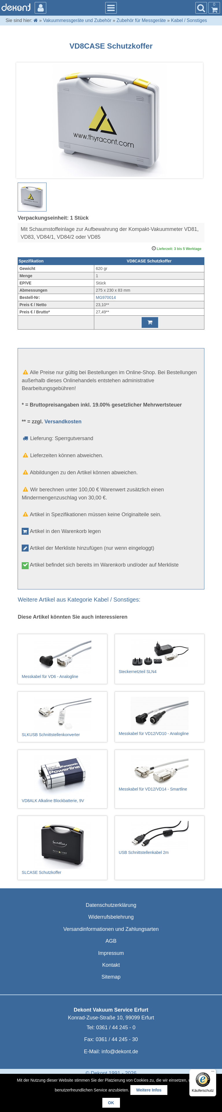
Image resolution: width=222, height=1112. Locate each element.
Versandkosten (63, 421)
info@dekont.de (119, 1051)
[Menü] (212, 1072)
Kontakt (111, 965)
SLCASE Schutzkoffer (62, 848)
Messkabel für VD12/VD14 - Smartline (159, 773)
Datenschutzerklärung (111, 905)
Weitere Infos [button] (149, 1090)
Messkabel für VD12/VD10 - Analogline (159, 716)
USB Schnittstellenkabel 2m (159, 838)
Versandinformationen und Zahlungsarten (111, 929)
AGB (111, 941)
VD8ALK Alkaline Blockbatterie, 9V (62, 779)
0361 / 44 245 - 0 (115, 1027)
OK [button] (111, 1102)
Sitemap (111, 977)
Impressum (111, 953)
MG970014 (106, 297)
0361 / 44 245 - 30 (117, 1039)
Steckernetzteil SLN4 (159, 656)
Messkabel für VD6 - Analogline (62, 659)
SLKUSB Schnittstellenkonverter (62, 717)
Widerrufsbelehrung (111, 917)
